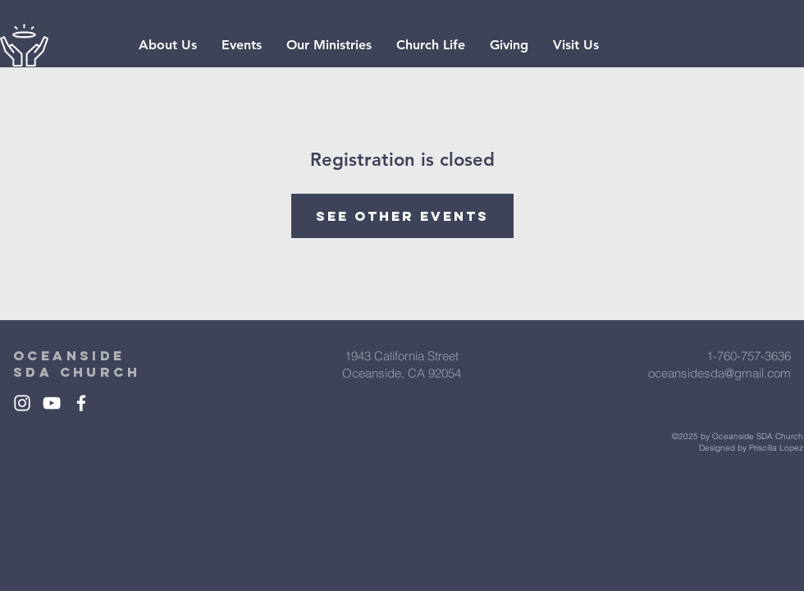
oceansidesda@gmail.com (719, 373)
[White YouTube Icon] (51, 403)
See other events (402, 216)
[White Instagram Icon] (22, 403)
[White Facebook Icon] (81, 403)
